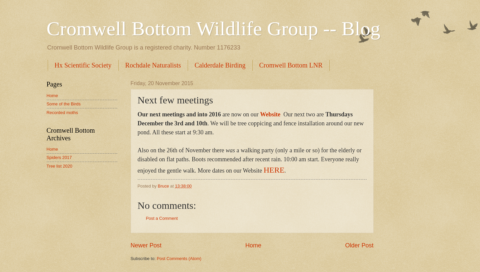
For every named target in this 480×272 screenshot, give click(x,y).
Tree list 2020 (60, 166)
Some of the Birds (64, 103)
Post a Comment (162, 218)
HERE (274, 170)
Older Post (359, 245)
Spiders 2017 (59, 157)
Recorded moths (62, 112)
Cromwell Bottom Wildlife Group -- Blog (213, 29)
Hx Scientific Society (83, 65)
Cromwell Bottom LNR (291, 65)
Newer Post (146, 245)
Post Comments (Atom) (179, 258)
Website (270, 114)
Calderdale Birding (220, 65)
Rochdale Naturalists (153, 65)
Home (253, 245)
